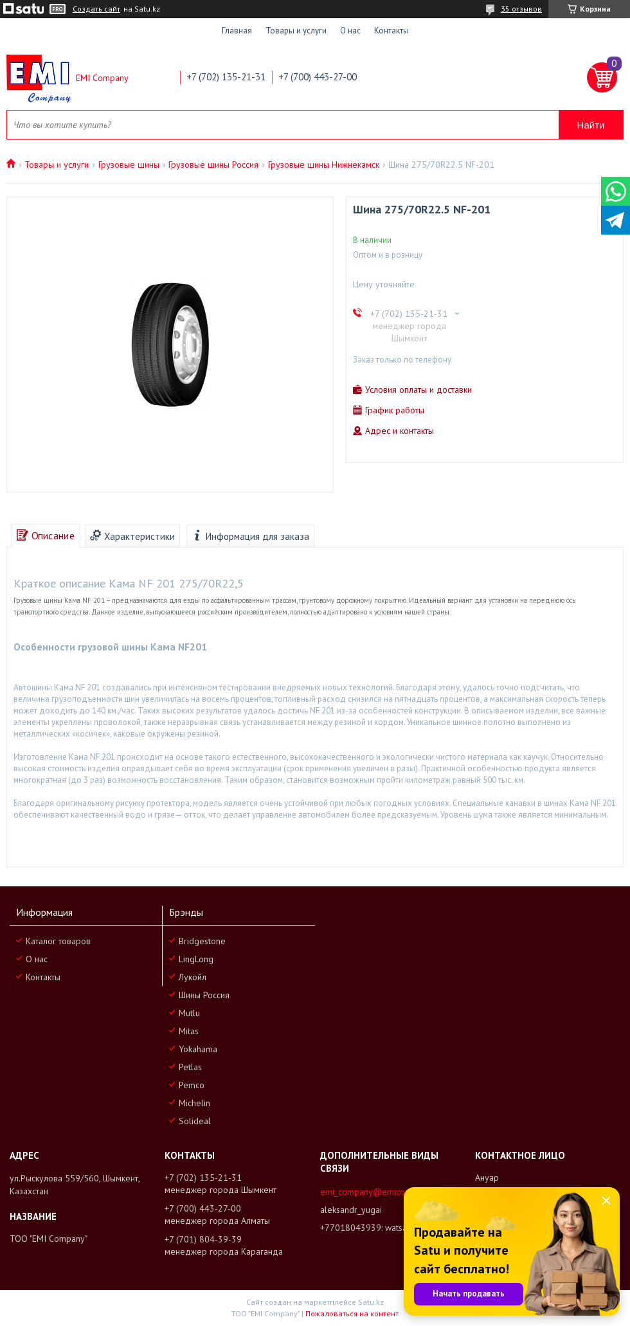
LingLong (196, 959)
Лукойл (192, 977)
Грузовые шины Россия (213, 164)
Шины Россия (204, 995)
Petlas (190, 1067)
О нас (350, 30)
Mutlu (189, 1013)
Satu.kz (371, 1302)
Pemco (191, 1085)
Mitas (189, 1031)
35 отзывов (521, 8)
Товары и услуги (296, 30)
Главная (237, 30)
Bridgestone (202, 941)
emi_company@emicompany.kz (380, 1191)
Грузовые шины (128, 164)
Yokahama (198, 1049)
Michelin (194, 1103)
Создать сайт (96, 8)
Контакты (391, 30)
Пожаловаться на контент (352, 1313)
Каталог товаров (58, 941)
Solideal (195, 1121)
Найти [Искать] (591, 125)
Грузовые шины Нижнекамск (323, 164)
